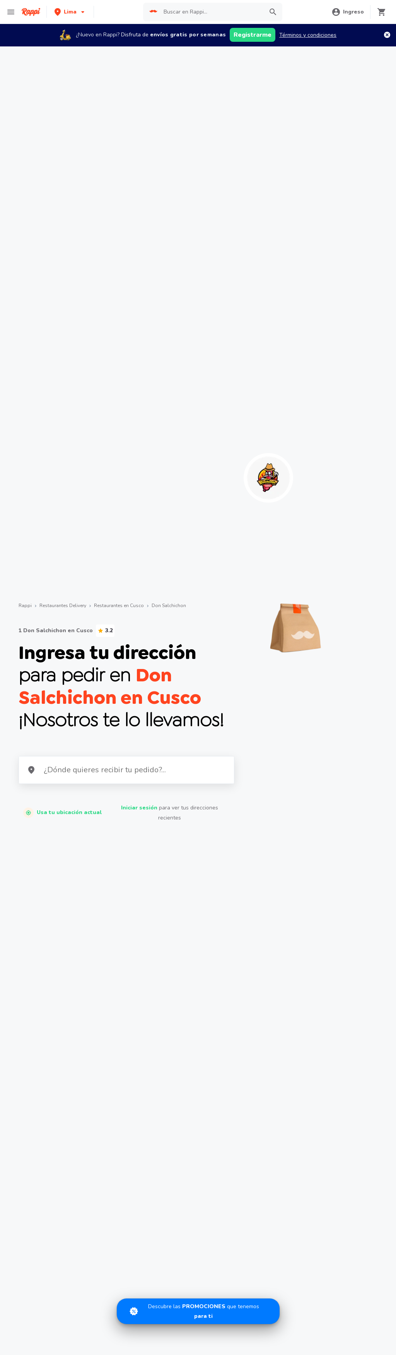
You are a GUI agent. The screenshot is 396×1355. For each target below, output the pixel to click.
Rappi (25, 605)
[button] (70, 12)
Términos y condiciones (307, 35)
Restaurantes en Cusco (119, 605)
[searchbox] (211, 12)
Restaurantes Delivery (62, 605)
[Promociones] (198, 1311)
